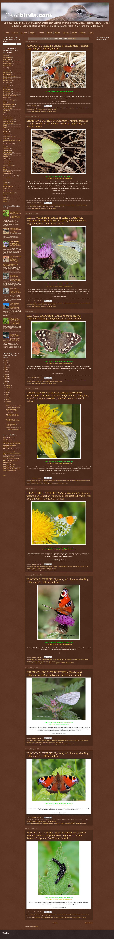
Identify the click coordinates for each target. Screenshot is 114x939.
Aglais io (32, 108)
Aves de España (7, 57)
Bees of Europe (6, 61)
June (7, 397)
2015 (6, 367)
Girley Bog (68, 480)
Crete (4, 112)
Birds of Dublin (6, 70)
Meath (39, 482)
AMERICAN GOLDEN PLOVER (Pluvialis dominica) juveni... (13, 406)
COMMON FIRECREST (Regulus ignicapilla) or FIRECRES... (12, 411)
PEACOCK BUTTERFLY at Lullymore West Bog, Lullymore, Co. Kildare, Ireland (57, 47)
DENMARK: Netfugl (7, 439)
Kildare (86, 566)
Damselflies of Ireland (8, 117)
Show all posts (72, 38)
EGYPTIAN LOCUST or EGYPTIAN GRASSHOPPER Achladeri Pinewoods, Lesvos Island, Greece (15, 277)
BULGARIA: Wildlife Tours (9, 437)
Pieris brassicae (52, 304)
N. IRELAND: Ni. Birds (8, 466)
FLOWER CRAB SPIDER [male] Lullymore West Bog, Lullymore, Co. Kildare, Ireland (15, 321)
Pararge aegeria (46, 381)
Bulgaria (24, 33)
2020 (6, 378)
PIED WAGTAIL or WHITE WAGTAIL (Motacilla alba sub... (12, 416)
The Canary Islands (7, 190)
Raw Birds (34, 105)
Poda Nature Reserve (8, 178)
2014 (6, 365)
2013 (6, 362)
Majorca (5, 169)
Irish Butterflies (84, 108)
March (7, 390)
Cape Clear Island (7, 108)
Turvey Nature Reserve (8, 193)
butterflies (42, 205)
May (7, 394)
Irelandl (28, 482)
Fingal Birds (6, 131)
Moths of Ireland (7, 173)
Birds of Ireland (6, 93)
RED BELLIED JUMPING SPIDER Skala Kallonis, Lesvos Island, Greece (15, 291)
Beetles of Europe (7, 63)
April (7, 392)
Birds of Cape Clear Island (9, 76)
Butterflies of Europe (51, 108)
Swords (5, 188)
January (8, 385)
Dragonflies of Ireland (8, 123)
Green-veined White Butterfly (79, 480)
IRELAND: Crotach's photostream (11, 448)
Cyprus (32, 33)
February (8, 387)
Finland (41, 33)
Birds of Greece (6, 91)
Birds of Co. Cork (7, 78)
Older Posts (89, 923)
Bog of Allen (38, 108)
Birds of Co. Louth (7, 80)
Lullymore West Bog (42, 109)
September (8, 401)
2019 (6, 376)
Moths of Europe (7, 171)
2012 (6, 360)
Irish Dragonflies (7, 150)
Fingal (4, 129)
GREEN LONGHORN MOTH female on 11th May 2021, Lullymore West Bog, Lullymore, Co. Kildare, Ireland (12, 214)
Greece (49, 33)
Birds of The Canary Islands (9, 95)
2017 (6, 371)
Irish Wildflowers (7, 161)
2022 (6, 383)
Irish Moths (5, 156)
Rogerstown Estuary (8, 186)
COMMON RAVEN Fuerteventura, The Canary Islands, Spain (15, 306)
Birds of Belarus (7, 72)
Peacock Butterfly (52, 109)
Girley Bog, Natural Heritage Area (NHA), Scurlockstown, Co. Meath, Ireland (49, 483)
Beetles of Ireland (7, 65)
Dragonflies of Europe (8, 121)
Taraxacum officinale (51, 568)
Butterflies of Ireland (60, 205)
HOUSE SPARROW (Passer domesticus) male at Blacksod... (12, 424)
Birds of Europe (6, 87)
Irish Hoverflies (6, 154)
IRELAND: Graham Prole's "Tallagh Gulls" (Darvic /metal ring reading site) (12, 442)
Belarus (15, 33)
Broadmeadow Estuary (8, 100)
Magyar (5, 167)
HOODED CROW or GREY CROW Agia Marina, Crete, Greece (15, 230)
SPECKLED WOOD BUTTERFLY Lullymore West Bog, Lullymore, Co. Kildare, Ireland (53, 317)
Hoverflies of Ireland (8, 143)
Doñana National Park (8, 119)
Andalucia (5, 55)
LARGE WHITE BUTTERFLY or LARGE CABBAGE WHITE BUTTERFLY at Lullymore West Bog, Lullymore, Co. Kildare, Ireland (56, 220)
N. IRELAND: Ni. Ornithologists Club (11, 468)
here (56, 93)
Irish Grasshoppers (7, 152)
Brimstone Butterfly (34, 205)
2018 (6, 374)
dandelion (70, 566)
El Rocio (5, 125)
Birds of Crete (6, 82)
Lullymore (34, 109)
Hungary (5, 146)
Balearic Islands (7, 59)
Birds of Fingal (6, 89)
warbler (4, 201)
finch (4, 195)
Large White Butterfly (85, 303)
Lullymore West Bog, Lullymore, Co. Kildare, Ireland (43, 111)
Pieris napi (44, 482)
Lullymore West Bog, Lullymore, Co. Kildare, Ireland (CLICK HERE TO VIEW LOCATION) (52, 663)
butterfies (43, 108)
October (8, 404)
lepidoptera (29, 109)
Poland (74, 33)
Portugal (83, 33)
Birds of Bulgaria (7, 74)
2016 (6, 369)
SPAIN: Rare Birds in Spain (9, 470)
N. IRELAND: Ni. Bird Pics (9, 464)
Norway (66, 33)
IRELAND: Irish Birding (8, 456)
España (5, 127)
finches (4, 197)
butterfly (69, 108)
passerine (5, 199)
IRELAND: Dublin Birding (9, 451)
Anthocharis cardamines (36, 566)
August (8, 399)
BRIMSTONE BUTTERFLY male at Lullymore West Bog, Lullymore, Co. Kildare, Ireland (57, 123)
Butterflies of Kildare (61, 108)
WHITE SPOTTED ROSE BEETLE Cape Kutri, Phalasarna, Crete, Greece (15, 244)
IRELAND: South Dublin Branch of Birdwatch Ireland (11, 461)
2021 (6, 381)
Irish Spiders (6, 158)
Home (7, 33)
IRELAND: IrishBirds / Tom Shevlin (11, 458)
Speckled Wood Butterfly (56, 381)
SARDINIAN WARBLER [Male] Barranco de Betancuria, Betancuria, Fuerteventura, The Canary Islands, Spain (12, 261)
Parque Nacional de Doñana (10, 175)
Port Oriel (5, 182)
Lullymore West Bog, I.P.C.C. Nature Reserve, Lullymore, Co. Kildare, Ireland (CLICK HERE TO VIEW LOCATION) (58, 823)
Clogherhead (6, 110)
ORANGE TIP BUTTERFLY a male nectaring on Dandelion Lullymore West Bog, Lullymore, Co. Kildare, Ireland (58, 496)
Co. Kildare (74, 108)
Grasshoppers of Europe (9, 136)
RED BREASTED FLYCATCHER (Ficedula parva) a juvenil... (13, 428)
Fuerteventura (6, 134)
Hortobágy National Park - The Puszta (12, 140)
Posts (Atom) (34, 926)
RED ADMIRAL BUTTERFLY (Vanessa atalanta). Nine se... (13, 420)
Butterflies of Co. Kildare (9, 104)
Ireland (57, 33)
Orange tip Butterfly (41, 568)
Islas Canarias (6, 163)
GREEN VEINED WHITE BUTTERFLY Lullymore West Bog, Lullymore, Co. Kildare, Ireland (54, 673)
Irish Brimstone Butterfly (40, 206)
